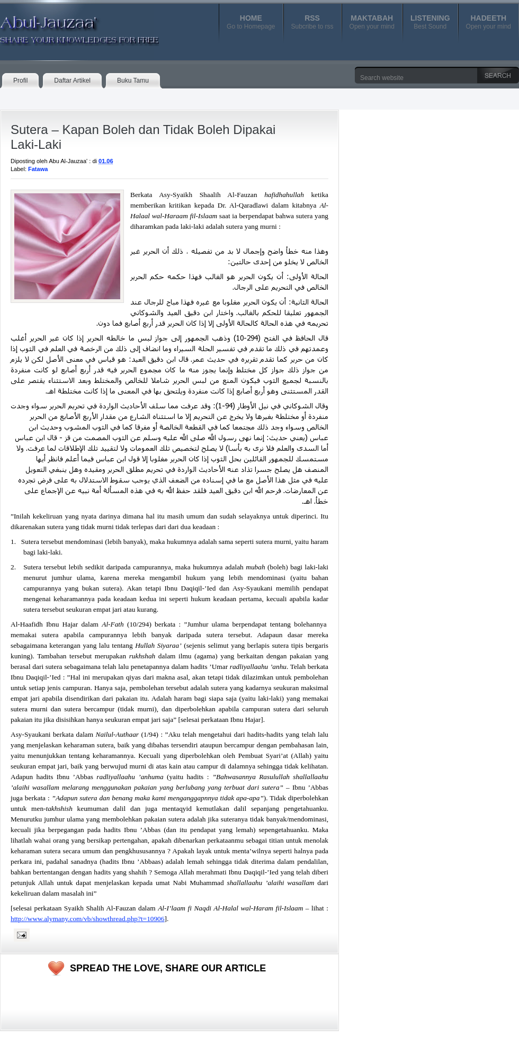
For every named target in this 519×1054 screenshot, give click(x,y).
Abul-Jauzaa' (68, 26)
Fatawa (38, 169)
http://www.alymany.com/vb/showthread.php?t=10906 (87, 919)
